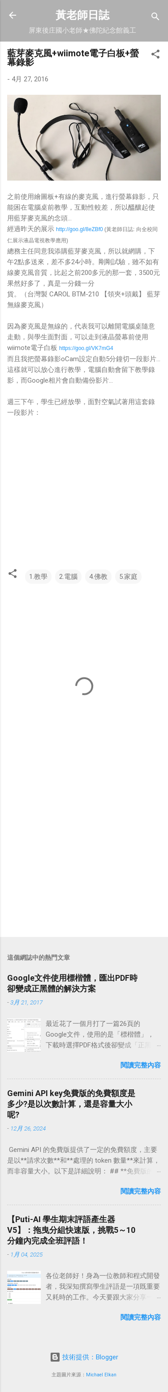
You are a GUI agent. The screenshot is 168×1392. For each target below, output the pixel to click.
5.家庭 (128, 577)
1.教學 (38, 577)
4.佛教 (98, 577)
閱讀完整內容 (141, 1065)
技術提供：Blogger (84, 1357)
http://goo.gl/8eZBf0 (79, 229)
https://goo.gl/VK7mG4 (86, 348)
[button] (155, 56)
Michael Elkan (101, 1375)
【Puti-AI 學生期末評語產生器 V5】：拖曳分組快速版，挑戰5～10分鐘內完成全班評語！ (71, 1230)
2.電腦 (68, 577)
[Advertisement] (84, 860)
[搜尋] (155, 18)
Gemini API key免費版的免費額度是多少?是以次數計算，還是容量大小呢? (71, 1103)
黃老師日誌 (82, 15)
